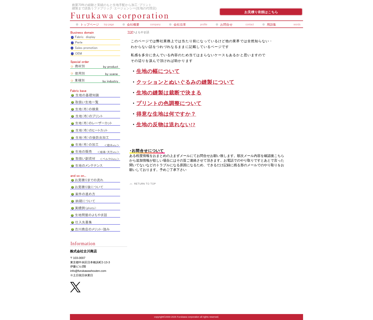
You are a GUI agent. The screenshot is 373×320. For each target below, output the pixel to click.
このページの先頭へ (143, 184)
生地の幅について (158, 71)
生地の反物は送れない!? (166, 124)
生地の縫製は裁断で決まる (169, 93)
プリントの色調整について (169, 103)
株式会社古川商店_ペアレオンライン (132, 16)
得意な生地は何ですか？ (166, 114)
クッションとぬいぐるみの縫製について (185, 82)
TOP (130, 32)
